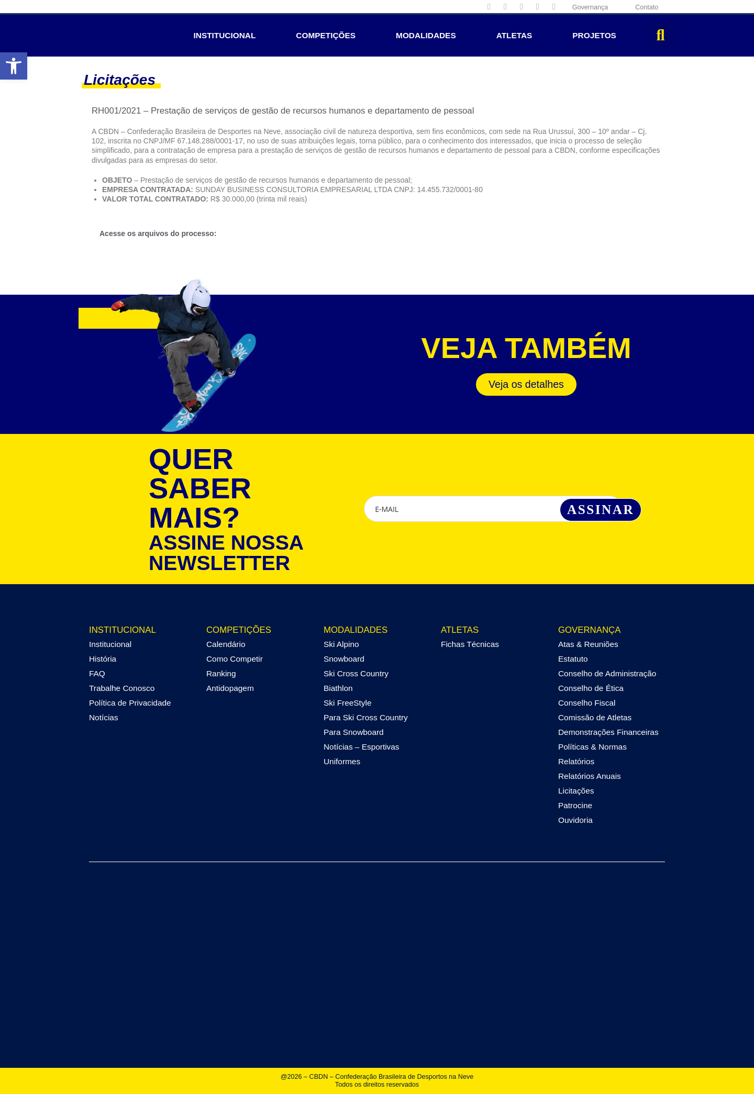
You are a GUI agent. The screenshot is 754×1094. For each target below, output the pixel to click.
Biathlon (338, 688)
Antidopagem (230, 688)
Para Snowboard (354, 732)
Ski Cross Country (356, 673)
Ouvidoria (575, 820)
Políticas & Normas (592, 746)
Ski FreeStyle (348, 702)
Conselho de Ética (591, 688)
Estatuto (572, 658)
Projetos (594, 35)
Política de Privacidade (130, 702)
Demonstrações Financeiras (608, 732)
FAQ (97, 673)
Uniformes (342, 761)
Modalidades (426, 35)
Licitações (576, 790)
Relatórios (576, 761)
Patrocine (575, 805)
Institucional (225, 35)
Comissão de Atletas (594, 717)
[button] (660, 35)
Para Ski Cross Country (366, 717)
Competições (326, 35)
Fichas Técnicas (470, 644)
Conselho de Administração (607, 673)
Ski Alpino (341, 644)
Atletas (514, 35)
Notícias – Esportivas (362, 746)
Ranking (221, 673)
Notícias (103, 717)
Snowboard (344, 658)
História (102, 658)
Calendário (225, 644)
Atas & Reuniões (588, 644)
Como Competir (234, 658)
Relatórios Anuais (589, 776)
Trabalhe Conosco (121, 688)
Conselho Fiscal (587, 702)
